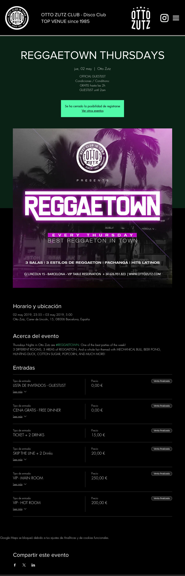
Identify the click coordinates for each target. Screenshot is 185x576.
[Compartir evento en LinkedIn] (33, 565)
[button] (176, 18)
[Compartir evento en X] (24, 565)
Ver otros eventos (92, 111)
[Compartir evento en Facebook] (15, 565)
